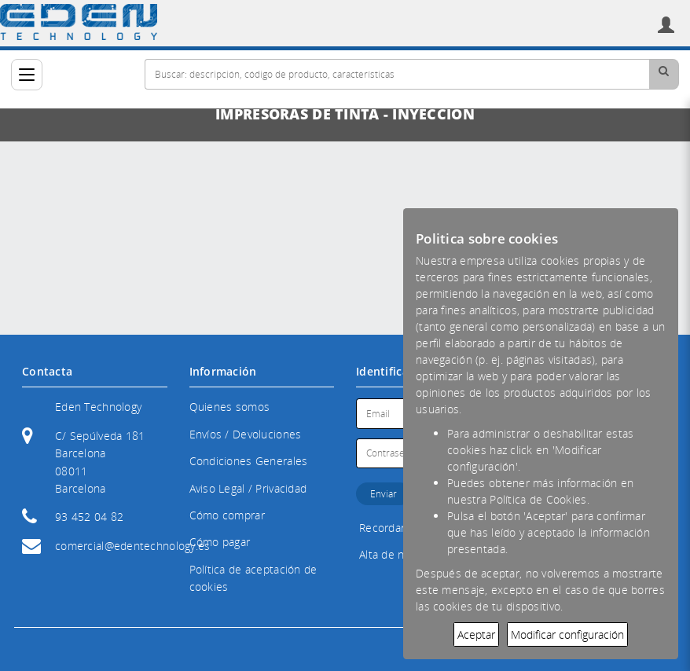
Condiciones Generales (248, 460)
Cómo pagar (220, 541)
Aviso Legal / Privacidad (248, 488)
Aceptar (476, 634)
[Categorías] (26, 74)
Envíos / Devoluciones (245, 434)
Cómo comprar (227, 515)
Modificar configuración (567, 634)
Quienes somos (229, 406)
